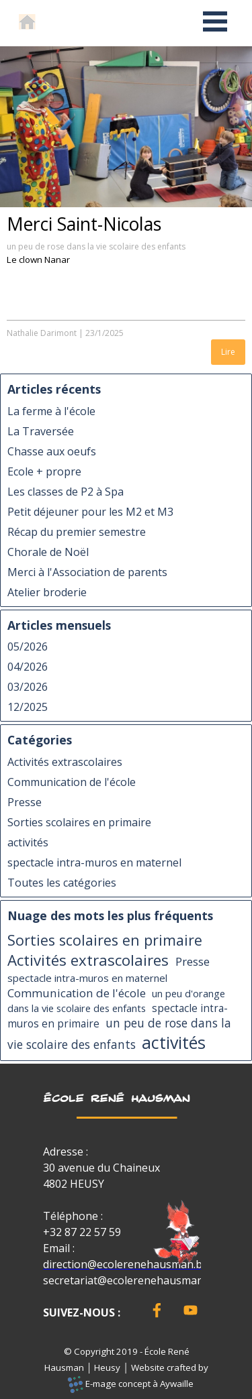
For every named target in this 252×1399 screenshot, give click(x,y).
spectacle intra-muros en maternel (94, 862)
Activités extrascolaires (64, 761)
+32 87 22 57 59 (82, 1232)
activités (27, 842)
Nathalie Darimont (42, 333)
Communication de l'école (71, 782)
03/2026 (27, 686)
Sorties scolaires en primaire (79, 822)
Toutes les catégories (61, 882)
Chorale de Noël (48, 552)
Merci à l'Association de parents (87, 572)
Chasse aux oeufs (51, 451)
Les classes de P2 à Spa (65, 491)
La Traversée (40, 431)
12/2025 (27, 707)
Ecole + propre (44, 471)
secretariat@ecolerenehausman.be (130, 1280)
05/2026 (27, 646)
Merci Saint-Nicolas (84, 224)
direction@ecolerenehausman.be (125, 1264)
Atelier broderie (47, 592)
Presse (24, 802)
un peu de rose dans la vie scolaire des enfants (96, 246)
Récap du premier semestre (76, 531)
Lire (228, 351)
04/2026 (27, 666)
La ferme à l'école (51, 411)
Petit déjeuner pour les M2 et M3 (90, 511)
